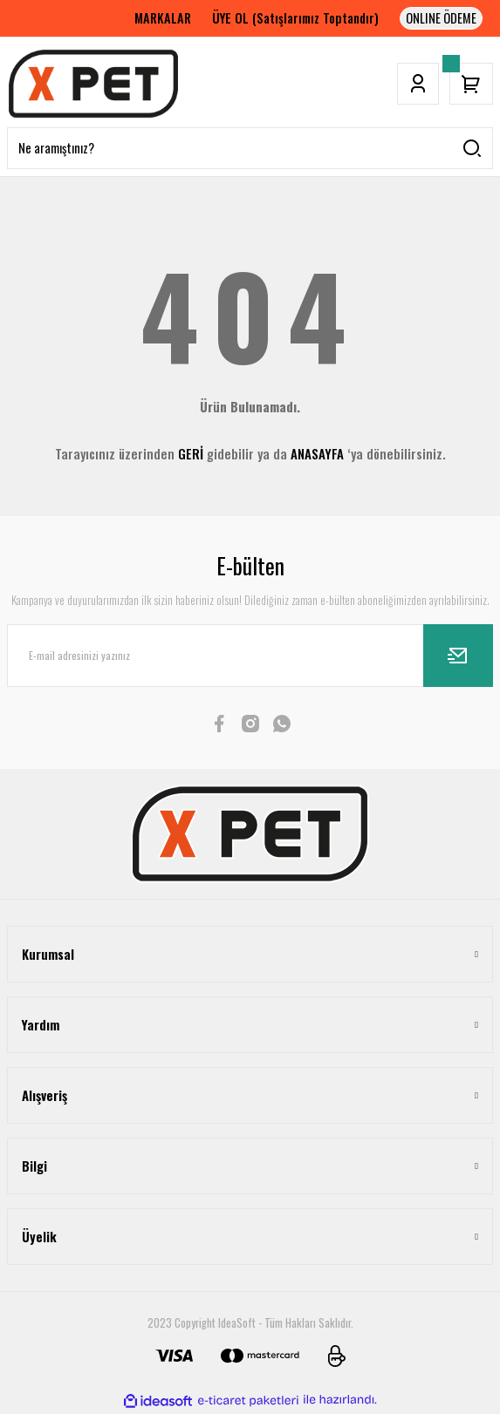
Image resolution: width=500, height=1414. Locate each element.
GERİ (190, 453)
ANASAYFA (317, 453)
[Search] (250, 148)
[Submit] (458, 655)
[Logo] (93, 83)
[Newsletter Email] (250, 655)
